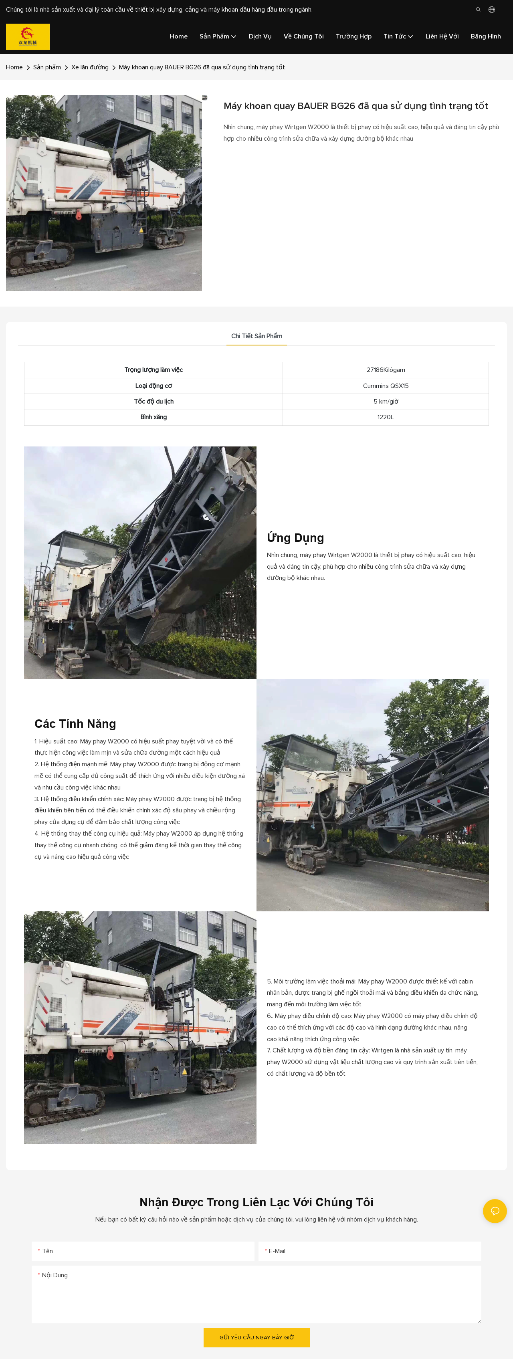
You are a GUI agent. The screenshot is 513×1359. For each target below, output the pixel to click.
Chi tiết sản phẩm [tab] (256, 336)
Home (14, 67)
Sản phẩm (47, 67)
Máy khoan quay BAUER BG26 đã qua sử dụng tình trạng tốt (202, 67)
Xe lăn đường (90, 67)
